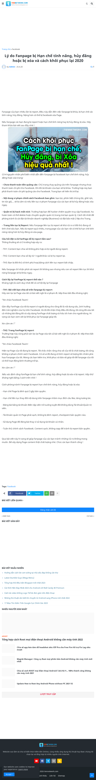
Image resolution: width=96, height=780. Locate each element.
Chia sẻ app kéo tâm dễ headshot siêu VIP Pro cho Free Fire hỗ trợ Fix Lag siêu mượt (53, 648)
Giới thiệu (43, 776)
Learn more (23, 769)
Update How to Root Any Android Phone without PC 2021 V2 (45, 683)
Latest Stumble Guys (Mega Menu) (19, 577)
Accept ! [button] (9, 774)
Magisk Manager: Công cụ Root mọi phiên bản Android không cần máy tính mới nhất (54, 660)
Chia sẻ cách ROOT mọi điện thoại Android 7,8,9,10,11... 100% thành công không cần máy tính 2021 (54, 672)
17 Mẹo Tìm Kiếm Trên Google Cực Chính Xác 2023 (26, 603)
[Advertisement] (48, 27)
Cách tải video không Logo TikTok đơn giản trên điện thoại (29, 593)
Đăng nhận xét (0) (48, 510)
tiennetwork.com (51, 771)
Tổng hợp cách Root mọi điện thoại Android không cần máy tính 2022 (42, 639)
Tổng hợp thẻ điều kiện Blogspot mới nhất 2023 (24, 582)
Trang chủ (6, 49)
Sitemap (61, 776)
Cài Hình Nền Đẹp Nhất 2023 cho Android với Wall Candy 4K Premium (34, 588)
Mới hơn (6, 516)
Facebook (16, 49)
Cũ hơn (90, 516)
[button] (3, 3)
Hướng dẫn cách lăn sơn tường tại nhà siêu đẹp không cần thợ (31, 572)
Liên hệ (52, 776)
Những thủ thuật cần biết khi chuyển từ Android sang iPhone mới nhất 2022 (37, 598)
